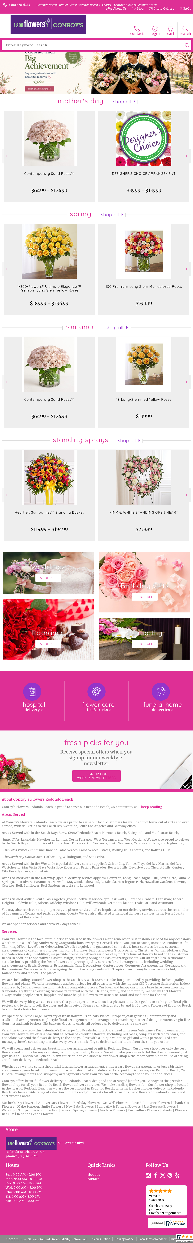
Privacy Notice (124, 1239)
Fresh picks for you (96, 752)
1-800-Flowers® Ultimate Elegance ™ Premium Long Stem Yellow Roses (49, 288)
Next (187, 156)
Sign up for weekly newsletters (96, 776)
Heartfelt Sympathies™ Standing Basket (49, 512)
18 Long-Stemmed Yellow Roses (143, 399)
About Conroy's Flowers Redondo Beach (37, 799)
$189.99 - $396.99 (49, 303)
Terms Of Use (101, 1239)
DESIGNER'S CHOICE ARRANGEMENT (144, 173)
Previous (6, 156)
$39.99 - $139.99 (143, 190)
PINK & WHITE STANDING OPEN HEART (144, 512)
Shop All (122, 101)
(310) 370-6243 (19, 5)
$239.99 (144, 529)
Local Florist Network (152, 1239)
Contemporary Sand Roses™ (49, 173)
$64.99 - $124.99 (49, 190)
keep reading (151, 807)
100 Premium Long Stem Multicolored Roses (144, 286)
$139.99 (144, 416)
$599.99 (144, 303)
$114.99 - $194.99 (49, 529)
